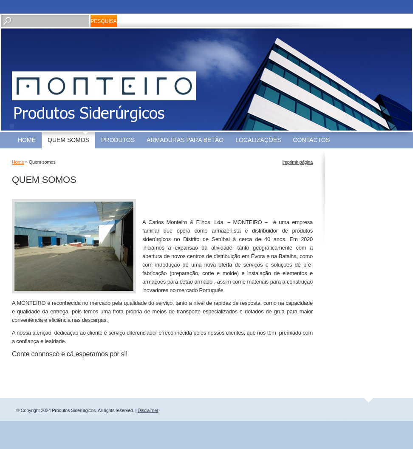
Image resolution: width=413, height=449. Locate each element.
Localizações (258, 139)
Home (27, 139)
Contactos (311, 139)
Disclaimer (148, 410)
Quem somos (68, 139)
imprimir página (298, 162)
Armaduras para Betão (185, 139)
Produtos (118, 139)
